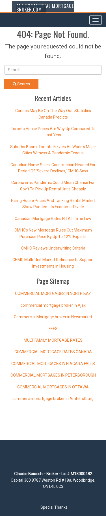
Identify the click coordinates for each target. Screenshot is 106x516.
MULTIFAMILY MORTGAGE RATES (53, 340)
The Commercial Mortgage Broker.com (45, 8)
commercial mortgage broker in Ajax (53, 305)
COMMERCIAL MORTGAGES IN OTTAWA (53, 387)
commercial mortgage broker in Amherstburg (53, 398)
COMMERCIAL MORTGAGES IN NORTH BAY (53, 293)
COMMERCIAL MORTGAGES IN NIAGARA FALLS (53, 363)
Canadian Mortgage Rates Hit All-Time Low (53, 218)
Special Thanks (54, 507)
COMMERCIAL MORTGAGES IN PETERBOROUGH (53, 375)
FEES (53, 328)
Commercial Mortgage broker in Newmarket (53, 317)
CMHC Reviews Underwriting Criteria (53, 248)
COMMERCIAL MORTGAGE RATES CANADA (53, 352)
